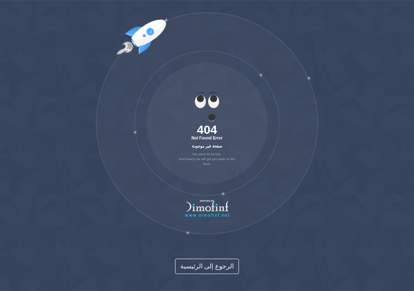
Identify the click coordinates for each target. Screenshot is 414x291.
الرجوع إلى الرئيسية (207, 266)
